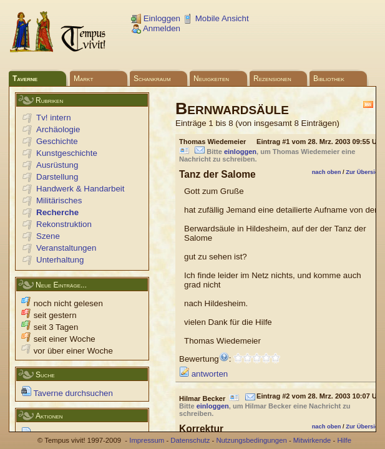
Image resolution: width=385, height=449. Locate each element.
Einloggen (155, 18)
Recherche (57, 212)
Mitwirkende (312, 440)
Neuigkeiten (211, 78)
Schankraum (152, 78)
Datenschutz (190, 440)
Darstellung (57, 176)
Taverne (24, 78)
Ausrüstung (57, 165)
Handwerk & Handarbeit (80, 188)
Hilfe (344, 440)
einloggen (240, 151)
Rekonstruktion (64, 224)
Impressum (146, 440)
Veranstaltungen (66, 248)
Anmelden (155, 28)
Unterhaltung (60, 259)
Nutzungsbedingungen (251, 440)
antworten (203, 374)
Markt (83, 78)
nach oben (326, 172)
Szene (48, 236)
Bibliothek (328, 78)
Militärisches (59, 200)
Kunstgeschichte (66, 153)
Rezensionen (272, 78)
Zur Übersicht (365, 172)
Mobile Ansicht (216, 18)
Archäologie (58, 129)
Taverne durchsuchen (67, 393)
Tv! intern (53, 117)
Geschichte (57, 141)
